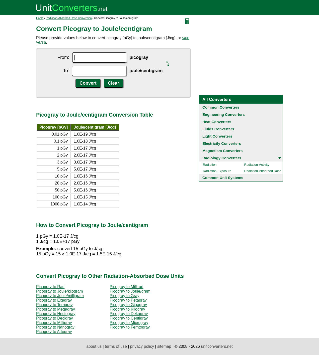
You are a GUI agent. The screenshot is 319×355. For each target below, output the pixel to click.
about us (93, 346)
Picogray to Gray (124, 296)
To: (66, 70)
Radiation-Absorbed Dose (262, 171)
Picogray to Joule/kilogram (59, 291)
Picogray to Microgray (129, 323)
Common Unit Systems (222, 178)
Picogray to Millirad (126, 287)
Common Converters (220, 107)
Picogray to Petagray (128, 300)
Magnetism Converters (222, 151)
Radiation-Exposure (217, 171)
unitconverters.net (217, 346)
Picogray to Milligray (54, 323)
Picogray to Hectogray (55, 314)
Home (39, 17)
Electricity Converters (221, 143)
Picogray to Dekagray (129, 314)
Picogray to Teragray (54, 305)
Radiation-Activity (256, 165)
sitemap (164, 346)
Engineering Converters (223, 114)
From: (63, 57)
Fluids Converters (218, 129)
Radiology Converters (221, 158)
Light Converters (217, 136)
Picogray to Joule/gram (130, 291)
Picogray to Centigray (129, 318)
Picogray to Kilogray (127, 309)
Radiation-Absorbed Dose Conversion (69, 17)
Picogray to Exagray (54, 300)
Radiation (210, 165)
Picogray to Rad (50, 287)
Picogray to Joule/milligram (60, 296)
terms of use (116, 346)
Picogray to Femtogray (130, 327)
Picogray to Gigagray (128, 305)
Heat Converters (216, 122)
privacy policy (142, 346)
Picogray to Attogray (54, 332)
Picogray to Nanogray (55, 327)
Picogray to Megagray (55, 309)
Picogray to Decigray (54, 318)
